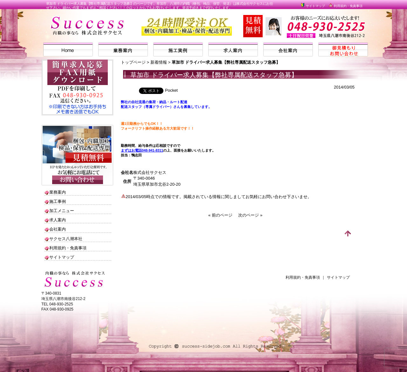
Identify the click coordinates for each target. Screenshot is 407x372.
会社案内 (57, 229)
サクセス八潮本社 (65, 238)
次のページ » (250, 215)
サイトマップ (312, 6)
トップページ (133, 62)
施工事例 (57, 201)
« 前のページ (220, 215)
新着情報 (158, 62)
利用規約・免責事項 (345, 6)
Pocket (171, 90)
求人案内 (57, 220)
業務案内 (57, 192)
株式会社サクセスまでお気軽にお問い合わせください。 (322, 30)
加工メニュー (61, 210)
